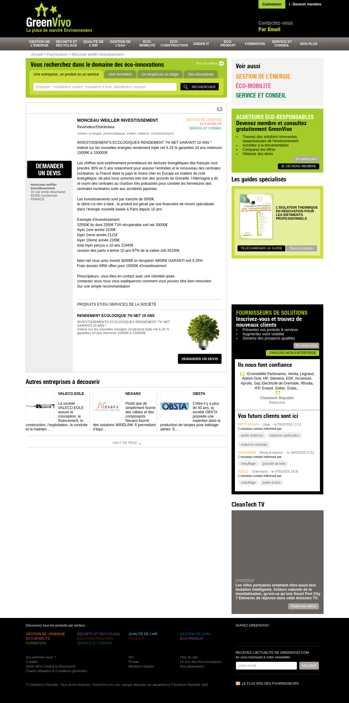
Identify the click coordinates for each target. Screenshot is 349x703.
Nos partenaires (192, 666)
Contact (32, 662)
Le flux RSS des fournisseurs (270, 683)
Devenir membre (307, 4)
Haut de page (125, 442)
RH (131, 657)
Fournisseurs (57, 54)
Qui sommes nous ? (41, 657)
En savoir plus (306, 159)
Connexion (271, 4)
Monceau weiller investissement (97, 54)
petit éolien (248, 424)
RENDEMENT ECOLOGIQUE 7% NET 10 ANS (116, 316)
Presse (134, 662)
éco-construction (174, 43)
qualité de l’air (93, 43)
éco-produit (228, 43)
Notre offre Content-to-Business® (51, 666)
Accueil (37, 54)
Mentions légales (141, 666)
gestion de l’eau (120, 43)
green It (201, 44)
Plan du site (189, 657)
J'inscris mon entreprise (292, 353)
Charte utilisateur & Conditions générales (56, 671)
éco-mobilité (147, 43)
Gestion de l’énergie (263, 76)
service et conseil (282, 43)
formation (255, 44)
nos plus (308, 44)
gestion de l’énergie (39, 43)
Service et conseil (261, 95)
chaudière (247, 452)
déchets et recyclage (66, 43)
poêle (243, 471)
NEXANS (133, 394)
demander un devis (49, 169)
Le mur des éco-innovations (200, 662)
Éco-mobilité (253, 85)
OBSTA (199, 394)
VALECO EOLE (71, 394)
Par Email (269, 29)
